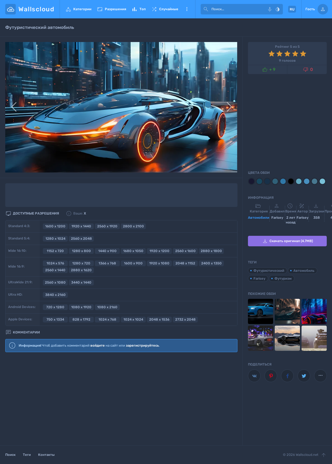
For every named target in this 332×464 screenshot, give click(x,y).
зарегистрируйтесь (142, 345)
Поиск (10, 455)
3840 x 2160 (55, 295)
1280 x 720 (81, 263)
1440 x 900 (107, 251)
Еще (187, 9)
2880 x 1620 (81, 270)
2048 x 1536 (159, 319)
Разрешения (111, 9)
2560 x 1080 (55, 282)
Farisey (259, 278)
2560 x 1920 (107, 226)
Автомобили (258, 218)
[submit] (206, 9)
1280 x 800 (81, 251)
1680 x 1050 (133, 251)
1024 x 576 (55, 263)
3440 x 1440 (81, 282)
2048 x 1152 (185, 263)
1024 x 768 (107, 319)
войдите (97, 345)
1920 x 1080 (159, 263)
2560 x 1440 (55, 270)
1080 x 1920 (81, 307)
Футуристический (268, 271)
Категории (78, 9)
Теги (27, 455)
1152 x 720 (55, 251)
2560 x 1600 (185, 251)
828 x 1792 (81, 319)
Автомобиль (303, 271)
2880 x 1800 (211, 251)
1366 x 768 (107, 263)
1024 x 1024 (133, 319)
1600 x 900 (133, 263)
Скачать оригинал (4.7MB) (287, 241)
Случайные (164, 9)
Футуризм (283, 278)
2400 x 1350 (211, 263)
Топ (138, 9)
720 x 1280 (55, 307)
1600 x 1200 (55, 226)
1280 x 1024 (55, 239)
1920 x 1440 (81, 226)
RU (292, 9)
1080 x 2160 (107, 307)
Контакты (46, 455)
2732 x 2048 (185, 319)
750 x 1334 (55, 319)
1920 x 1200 (159, 251)
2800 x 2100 (133, 226)
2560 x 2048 (81, 239)
